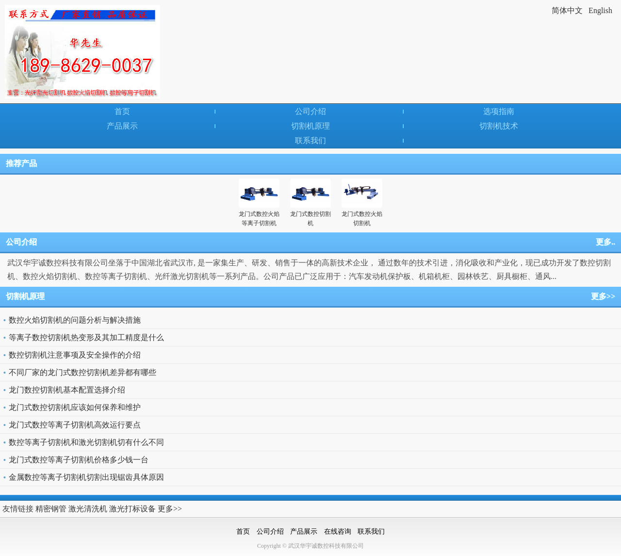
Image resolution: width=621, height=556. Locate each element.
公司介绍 (310, 111)
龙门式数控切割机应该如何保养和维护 (75, 407)
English (600, 10)
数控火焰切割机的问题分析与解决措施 (75, 320)
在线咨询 (337, 531)
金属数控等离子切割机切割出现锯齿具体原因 (86, 477)
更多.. (605, 242)
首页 (122, 111)
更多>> (603, 296)
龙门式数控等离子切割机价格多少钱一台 (78, 460)
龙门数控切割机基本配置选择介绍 (67, 390)
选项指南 (498, 111)
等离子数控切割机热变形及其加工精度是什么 (86, 337)
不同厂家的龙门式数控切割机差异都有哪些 (82, 372)
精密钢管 (50, 509)
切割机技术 (498, 126)
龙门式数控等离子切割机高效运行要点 (75, 425)
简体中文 (567, 10)
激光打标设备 (132, 509)
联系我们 (310, 140)
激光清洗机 (87, 509)
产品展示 (122, 126)
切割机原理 (310, 126)
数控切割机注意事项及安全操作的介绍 (75, 355)
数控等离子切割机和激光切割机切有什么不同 (86, 442)
